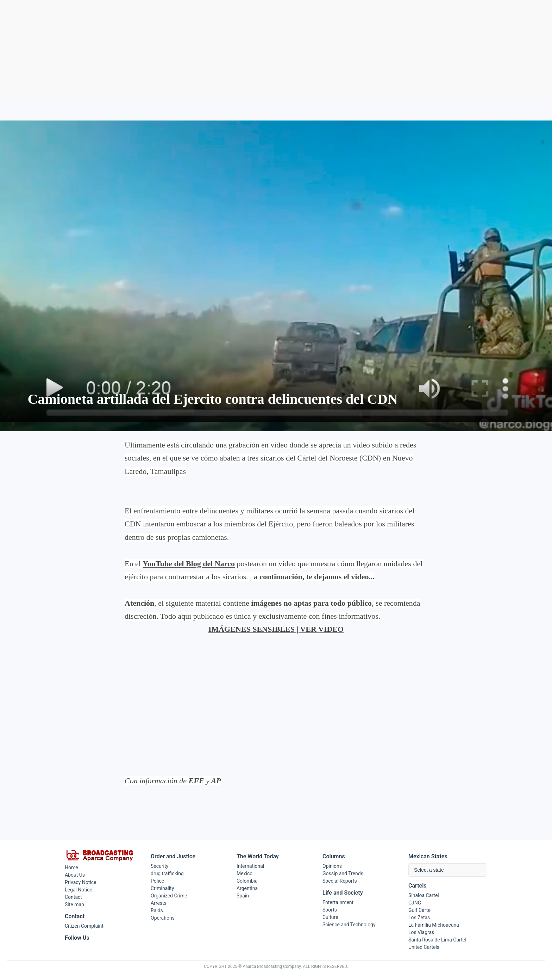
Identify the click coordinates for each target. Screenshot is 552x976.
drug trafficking (167, 873)
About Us (75, 875)
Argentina (247, 888)
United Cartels (423, 947)
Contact (73, 897)
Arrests (159, 903)
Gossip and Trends (342, 873)
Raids (157, 910)
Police (157, 881)
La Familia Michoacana (433, 925)
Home (71, 867)
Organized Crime (169, 895)
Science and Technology (349, 924)
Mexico (244, 873)
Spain (243, 895)
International (250, 866)
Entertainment (337, 902)
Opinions (332, 866)
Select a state (429, 870)
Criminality (162, 888)
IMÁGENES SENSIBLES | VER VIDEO (276, 629)
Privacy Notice (80, 882)
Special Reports (339, 881)
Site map (74, 904)
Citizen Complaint (84, 926)
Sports (329, 910)
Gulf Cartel (420, 910)
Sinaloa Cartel (423, 895)
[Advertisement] (276, 49)
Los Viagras (421, 932)
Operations (163, 918)
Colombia (247, 881)
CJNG (414, 903)
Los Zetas (419, 917)
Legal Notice (78, 889)
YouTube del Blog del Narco (189, 563)
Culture (330, 917)
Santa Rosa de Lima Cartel (437, 940)
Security (159, 866)
